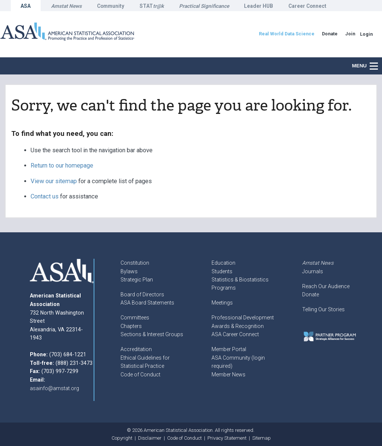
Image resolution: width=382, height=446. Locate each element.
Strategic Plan (136, 280)
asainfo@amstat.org (54, 388)
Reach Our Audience (326, 286)
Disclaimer (150, 438)
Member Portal (229, 349)
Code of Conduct (140, 374)
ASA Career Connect (235, 334)
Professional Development (243, 318)
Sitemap (261, 438)
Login (366, 34)
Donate (310, 294)
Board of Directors (142, 294)
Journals (312, 271)
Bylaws (129, 271)
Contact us (45, 196)
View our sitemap (54, 181)
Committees (134, 318)
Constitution (134, 263)
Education (223, 263)
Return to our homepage (62, 165)
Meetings (222, 303)
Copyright (122, 438)
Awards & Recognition (238, 326)
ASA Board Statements (147, 303)
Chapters (131, 326)
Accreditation (136, 349)
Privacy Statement (227, 438)
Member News (228, 374)
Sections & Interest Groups (151, 334)
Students (222, 271)
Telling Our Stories (323, 309)
